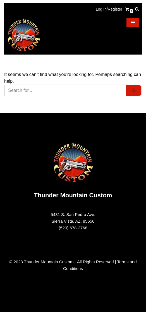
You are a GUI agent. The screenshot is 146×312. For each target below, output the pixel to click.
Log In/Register (109, 9)
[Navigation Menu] (132, 22)
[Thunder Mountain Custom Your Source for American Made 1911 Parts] (23, 35)
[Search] (137, 9)
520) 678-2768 (73, 227)
